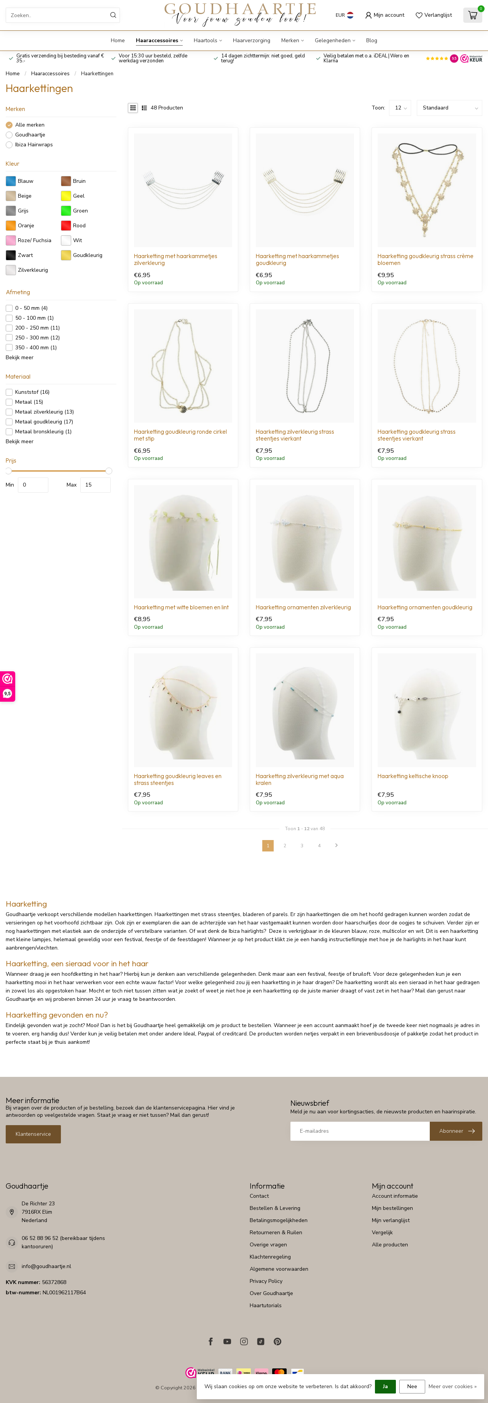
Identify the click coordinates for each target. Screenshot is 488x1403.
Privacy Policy (266, 1281)
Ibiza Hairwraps (34, 144)
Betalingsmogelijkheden (279, 1220)
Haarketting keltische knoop (413, 776)
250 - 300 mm (37, 338)
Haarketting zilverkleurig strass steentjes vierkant (295, 435)
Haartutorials (266, 1305)
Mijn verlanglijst (391, 1220)
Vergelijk (382, 1232)
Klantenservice (33, 1134)
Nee (412, 1386)
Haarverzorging (251, 40)
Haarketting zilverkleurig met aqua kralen (300, 779)
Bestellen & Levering (275, 1208)
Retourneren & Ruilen (276, 1232)
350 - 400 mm (36, 347)
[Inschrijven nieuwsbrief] (456, 1131)
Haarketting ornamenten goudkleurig (425, 607)
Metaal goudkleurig (44, 422)
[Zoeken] (113, 15)
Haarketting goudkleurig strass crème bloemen (426, 259)
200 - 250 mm (37, 328)
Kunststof (32, 392)
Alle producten (390, 1244)
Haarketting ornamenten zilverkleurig (303, 607)
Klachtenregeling (270, 1256)
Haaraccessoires (157, 40)
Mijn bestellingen (392, 1208)
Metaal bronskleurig (43, 431)
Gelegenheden (333, 40)
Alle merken (30, 125)
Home (118, 40)
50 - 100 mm (34, 318)
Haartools (205, 40)
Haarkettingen (97, 73)
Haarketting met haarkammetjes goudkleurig (297, 259)
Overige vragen (268, 1244)
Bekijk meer (19, 357)
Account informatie (395, 1196)
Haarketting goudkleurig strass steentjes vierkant (417, 435)
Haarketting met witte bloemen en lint (181, 607)
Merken (290, 40)
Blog (371, 40)
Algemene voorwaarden (279, 1269)
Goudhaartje (30, 135)
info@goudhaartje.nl (46, 1266)
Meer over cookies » (453, 1386)
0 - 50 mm (31, 308)
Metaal (29, 402)
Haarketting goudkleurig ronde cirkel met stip (180, 435)
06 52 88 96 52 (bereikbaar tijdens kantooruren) (63, 1242)
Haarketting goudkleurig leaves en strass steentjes (178, 779)
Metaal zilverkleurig (44, 412)
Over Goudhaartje (271, 1293)
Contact (259, 1196)
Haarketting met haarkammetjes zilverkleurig (175, 259)
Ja (385, 1386)
